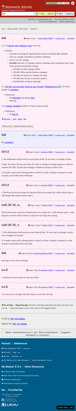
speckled (16, 106)
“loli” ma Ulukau (17, 318)
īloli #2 (15, 114)
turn (30, 45)
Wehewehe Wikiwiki (17, 7)
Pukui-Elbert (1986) (44, 38)
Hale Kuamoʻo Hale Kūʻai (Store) (15, 383)
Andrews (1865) (46, 152)
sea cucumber (18, 86)
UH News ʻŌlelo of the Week (13, 372)
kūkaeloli (16, 98)
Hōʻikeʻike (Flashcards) (11, 379)
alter (17, 45)
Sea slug (8, 86)
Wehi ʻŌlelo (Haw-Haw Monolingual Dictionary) (20, 376)
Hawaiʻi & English (52, 3)
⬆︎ (65, 407)
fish (25, 119)
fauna (20, 119)
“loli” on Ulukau (19, 323)
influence (23, 45)
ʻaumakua (14, 89)
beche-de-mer (30, 86)
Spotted (9, 106)
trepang (40, 86)
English (66, 3)
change (11, 45)
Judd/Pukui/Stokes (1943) (42, 253)
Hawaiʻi (60, 3)
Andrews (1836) (46, 270)
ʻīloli (32, 98)
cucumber (9, 142)
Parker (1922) (46, 205)
